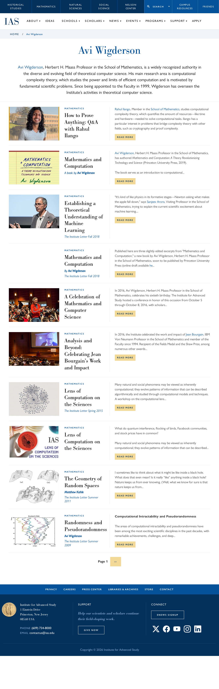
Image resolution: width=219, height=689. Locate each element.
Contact (167, 589)
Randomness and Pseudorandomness (85, 526)
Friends (208, 6)
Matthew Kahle (74, 492)
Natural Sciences (75, 6)
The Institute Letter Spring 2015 (83, 411)
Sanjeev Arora (156, 202)
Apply (197, 21)
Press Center (92, 589)
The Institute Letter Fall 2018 (81, 236)
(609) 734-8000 (41, 628)
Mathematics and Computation (83, 163)
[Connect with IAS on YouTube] (177, 631)
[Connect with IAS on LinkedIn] (198, 631)
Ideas (50, 21)
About (32, 21)
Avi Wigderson (30, 67)
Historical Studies (16, 6)
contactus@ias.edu (42, 633)
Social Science (104, 6)
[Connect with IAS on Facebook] (166, 631)
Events (132, 21)
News (114, 21)
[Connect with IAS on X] (156, 631)
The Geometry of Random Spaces (83, 482)
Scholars (93, 21)
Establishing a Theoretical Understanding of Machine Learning (83, 216)
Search (158, 6)
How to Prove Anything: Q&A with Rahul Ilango (81, 125)
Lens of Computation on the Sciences (82, 397)
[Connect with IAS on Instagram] (187, 631)
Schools (70, 21)
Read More (125, 137)
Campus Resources (185, 6)
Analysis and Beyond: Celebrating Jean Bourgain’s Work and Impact (82, 354)
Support (177, 21)
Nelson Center (130, 6)
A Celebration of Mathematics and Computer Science (83, 306)
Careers (69, 589)
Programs (154, 21)
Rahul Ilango (122, 109)
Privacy (51, 589)
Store (149, 589)
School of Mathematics (165, 109)
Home (14, 34)
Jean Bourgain (194, 334)
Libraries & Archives (123, 589)
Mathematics (46, 6)
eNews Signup (167, 614)
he (151, 265)
